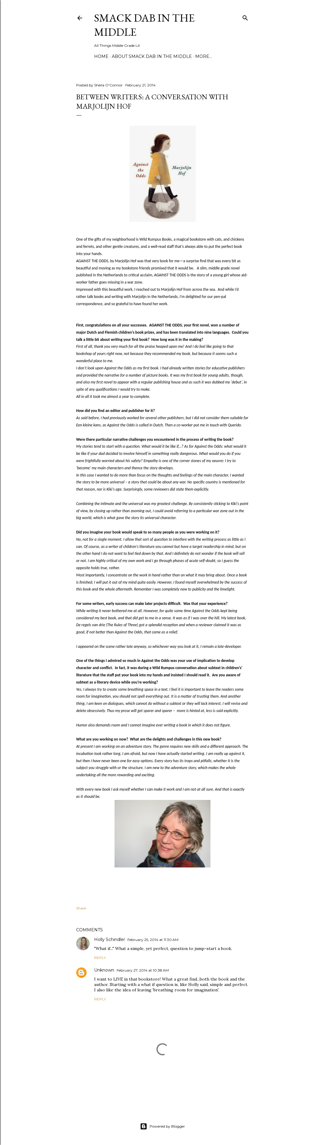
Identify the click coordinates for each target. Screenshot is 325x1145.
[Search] (245, 17)
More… (203, 56)
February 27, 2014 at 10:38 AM (143, 970)
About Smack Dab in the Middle (152, 56)
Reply (100, 957)
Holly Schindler (109, 939)
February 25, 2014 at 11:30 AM (152, 939)
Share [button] (81, 908)
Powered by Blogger (162, 1126)
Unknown (104, 970)
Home (101, 56)
